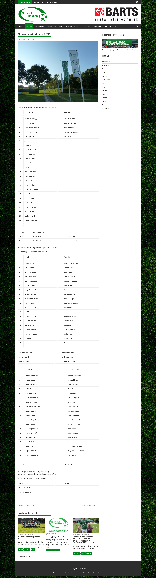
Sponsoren (86, 26)
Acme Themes (98, 573)
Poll (103, 94)
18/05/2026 (77, 534)
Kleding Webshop (112, 26)
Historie (105, 83)
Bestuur (105, 69)
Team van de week (109, 105)
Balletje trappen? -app (28, 505)
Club (21, 26)
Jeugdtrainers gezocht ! (89, 505)
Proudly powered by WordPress (64, 573)
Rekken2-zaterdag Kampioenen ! (45, 2)
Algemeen (105, 65)
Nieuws (29, 26)
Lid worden (98, 26)
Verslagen (88, 553)
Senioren (51, 26)
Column (104, 72)
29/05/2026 (22, 534)
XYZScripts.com (88, 577)
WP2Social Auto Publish (69, 577)
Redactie (31, 39)
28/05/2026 (50, 534)
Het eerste (76, 553)
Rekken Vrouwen (64, 26)
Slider (32, 499)
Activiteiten (106, 62)
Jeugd (76, 26)
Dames (104, 76)
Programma (39, 26)
